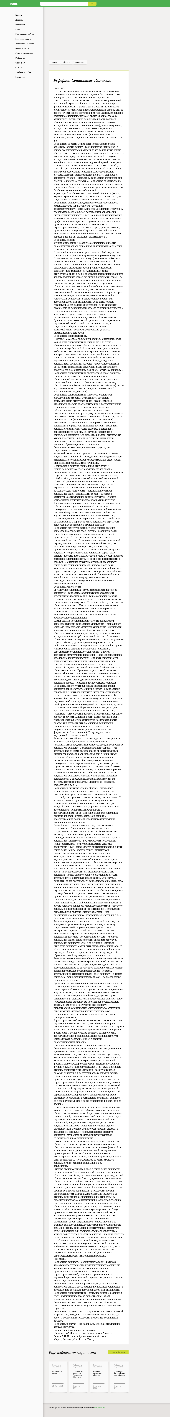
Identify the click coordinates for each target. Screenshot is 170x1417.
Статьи (18, 68)
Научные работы (22, 49)
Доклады (19, 20)
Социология (79, 62)
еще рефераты (118, 1352)
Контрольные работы (24, 34)
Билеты (18, 15)
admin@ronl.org (99, 1408)
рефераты (66, 62)
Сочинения (20, 63)
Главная (54, 62)
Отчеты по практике (24, 53)
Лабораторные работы (25, 44)
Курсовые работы (23, 39)
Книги (17, 29)
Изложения (20, 25)
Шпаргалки (20, 77)
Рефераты (20, 58)
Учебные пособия (23, 72)
